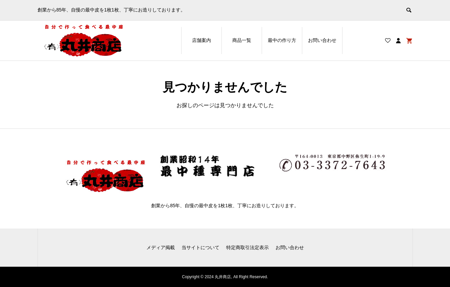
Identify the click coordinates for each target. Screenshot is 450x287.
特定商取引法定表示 (247, 247)
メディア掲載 (160, 247)
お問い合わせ (322, 40)
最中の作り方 (282, 40)
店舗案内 (201, 40)
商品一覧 (241, 40)
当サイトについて (200, 247)
